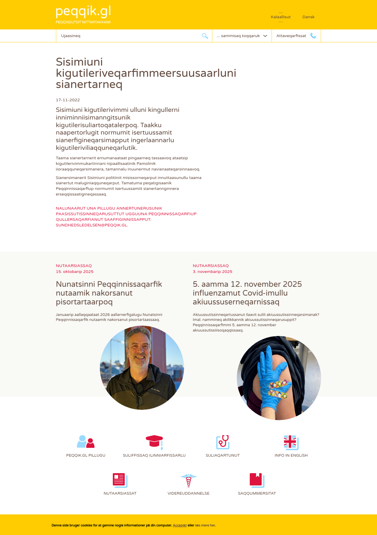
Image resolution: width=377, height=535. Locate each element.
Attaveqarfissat (291, 35)
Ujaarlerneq (205, 35)
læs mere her (205, 525)
